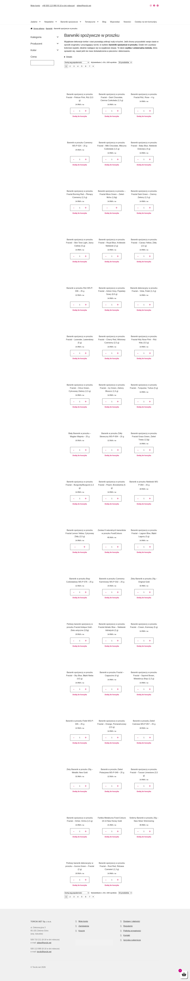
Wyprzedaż (115, 22)
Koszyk (82, 931)
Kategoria (45, 37)
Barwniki (49, 29)
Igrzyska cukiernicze (132, 940)
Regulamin (128, 926)
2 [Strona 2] (70, 66)
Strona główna (38, 29)
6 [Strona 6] (85, 66)
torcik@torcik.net (44, 952)
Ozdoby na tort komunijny (146, 22)
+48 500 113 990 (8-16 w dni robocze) (58, 6)
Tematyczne (90, 22)
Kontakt (126, 935)
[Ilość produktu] (79, 111)
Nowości (127, 22)
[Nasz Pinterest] (158, 6)
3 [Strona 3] (73, 66)
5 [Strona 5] (81, 66)
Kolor (45, 50)
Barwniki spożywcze (69, 22)
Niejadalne (49, 22)
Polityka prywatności (132, 931)
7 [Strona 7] (89, 66)
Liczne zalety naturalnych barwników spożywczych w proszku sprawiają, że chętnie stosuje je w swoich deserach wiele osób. (111, 57)
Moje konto (35, 6)
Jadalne (34, 22)
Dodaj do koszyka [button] (80, 116)
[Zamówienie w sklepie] (76, 62)
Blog (104, 22)
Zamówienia (84, 926)
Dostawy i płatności (131, 921)
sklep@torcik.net (84, 6)
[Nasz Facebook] (154, 6)
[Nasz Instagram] (151, 6)
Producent (45, 43)
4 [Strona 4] (77, 66)
